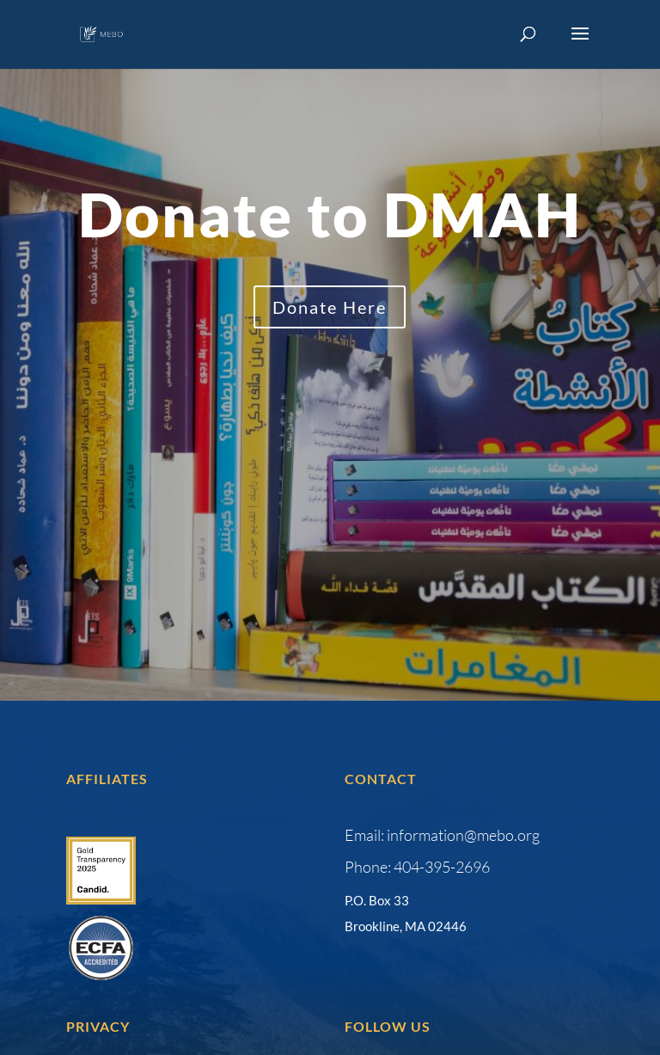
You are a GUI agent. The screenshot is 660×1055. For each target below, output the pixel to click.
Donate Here (329, 307)
